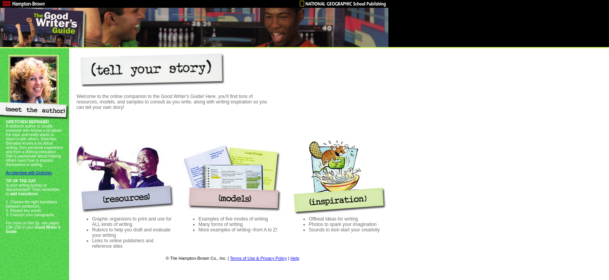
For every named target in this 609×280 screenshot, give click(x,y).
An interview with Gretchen (29, 173)
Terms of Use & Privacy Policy (258, 258)
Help (295, 258)
